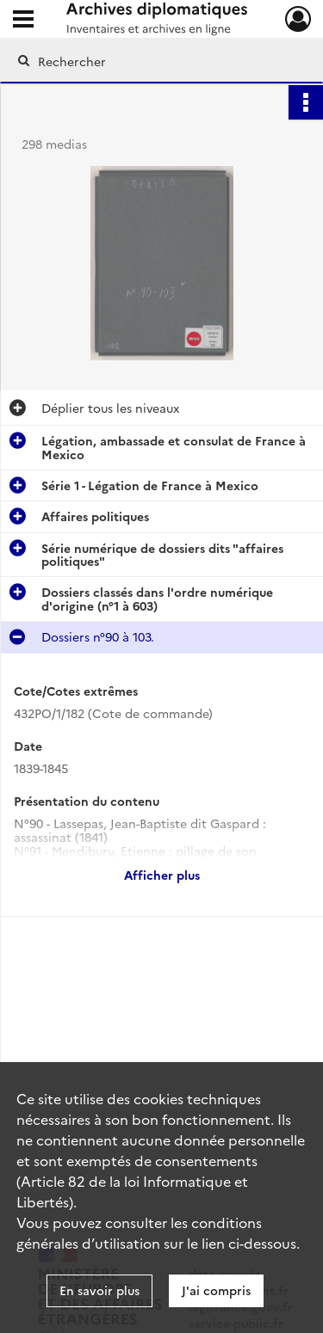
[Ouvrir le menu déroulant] (23, 20)
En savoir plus (99, 1290)
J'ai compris (216, 1290)
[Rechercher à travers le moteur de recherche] (160, 61)
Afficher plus (162, 874)
